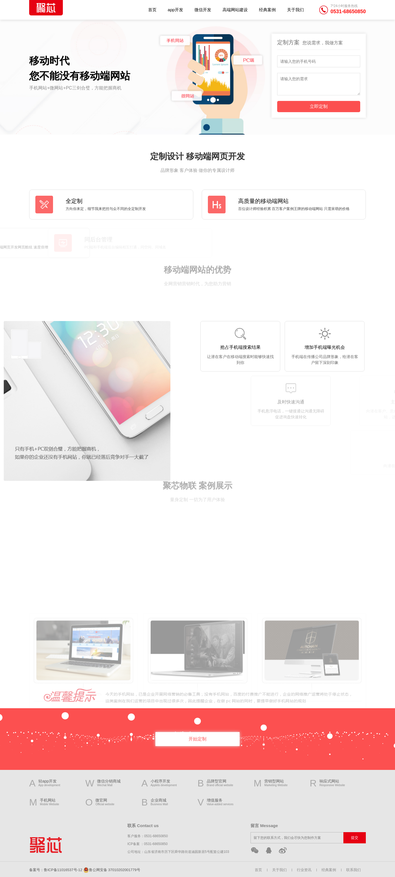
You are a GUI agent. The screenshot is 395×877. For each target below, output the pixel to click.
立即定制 (319, 106)
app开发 (175, 9)
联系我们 (351, 870)
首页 (152, 9)
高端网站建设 (235, 9)
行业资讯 (301, 870)
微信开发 (202, 9)
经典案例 (267, 9)
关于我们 (295, 9)
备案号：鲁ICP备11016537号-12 (55, 870)
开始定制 (197, 739)
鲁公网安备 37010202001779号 (111, 870)
